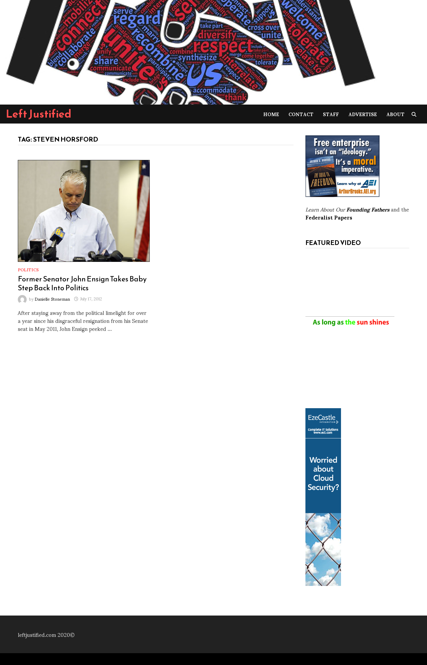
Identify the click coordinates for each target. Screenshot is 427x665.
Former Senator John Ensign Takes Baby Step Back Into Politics (82, 283)
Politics (28, 269)
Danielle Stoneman (52, 298)
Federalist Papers (328, 217)
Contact (301, 114)
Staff (331, 114)
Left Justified (38, 114)
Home (271, 114)
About (395, 114)
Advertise (362, 114)
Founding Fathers (367, 209)
